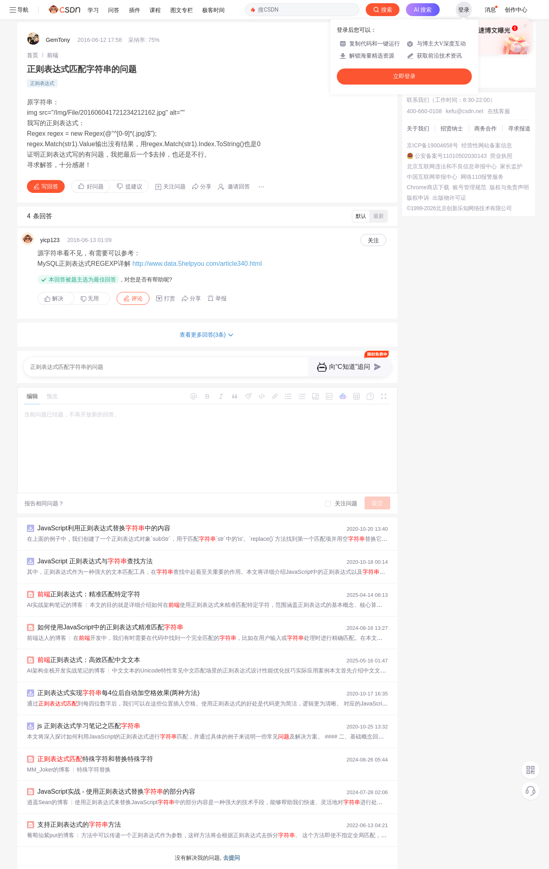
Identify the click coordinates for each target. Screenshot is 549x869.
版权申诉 (418, 197)
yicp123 (49, 240)
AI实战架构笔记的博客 (55, 605)
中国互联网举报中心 (432, 177)
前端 (52, 55)
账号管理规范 (469, 187)
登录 (463, 9)
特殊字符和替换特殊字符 (95, 758)
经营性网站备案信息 (486, 145)
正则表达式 (42, 83)
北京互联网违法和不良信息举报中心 (452, 166)
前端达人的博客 (46, 638)
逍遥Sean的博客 (47, 802)
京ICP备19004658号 (432, 145)
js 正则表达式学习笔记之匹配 (88, 725)
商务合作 (485, 128)
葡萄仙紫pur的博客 (50, 835)
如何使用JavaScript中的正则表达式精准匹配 (110, 627)
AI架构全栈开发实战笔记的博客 (66, 670)
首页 (32, 55)
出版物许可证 (449, 197)
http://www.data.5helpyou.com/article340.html (197, 263)
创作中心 (516, 9)
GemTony (58, 40)
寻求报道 (519, 128)
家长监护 (511, 166)
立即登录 (404, 76)
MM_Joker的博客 (48, 769)
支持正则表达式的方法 (79, 824)
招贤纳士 (451, 128)
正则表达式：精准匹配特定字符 (88, 594)
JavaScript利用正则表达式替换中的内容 (103, 528)
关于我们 (418, 128)
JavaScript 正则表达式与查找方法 (95, 561)
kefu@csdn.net (464, 111)
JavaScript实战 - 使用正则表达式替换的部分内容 (116, 791)
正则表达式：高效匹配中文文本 (88, 659)
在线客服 (499, 111)
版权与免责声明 (509, 187)
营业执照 (501, 156)
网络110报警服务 (482, 177)
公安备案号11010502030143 (451, 156)
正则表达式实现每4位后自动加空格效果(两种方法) (118, 692)
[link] (32, 55)
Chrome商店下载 (428, 187)
